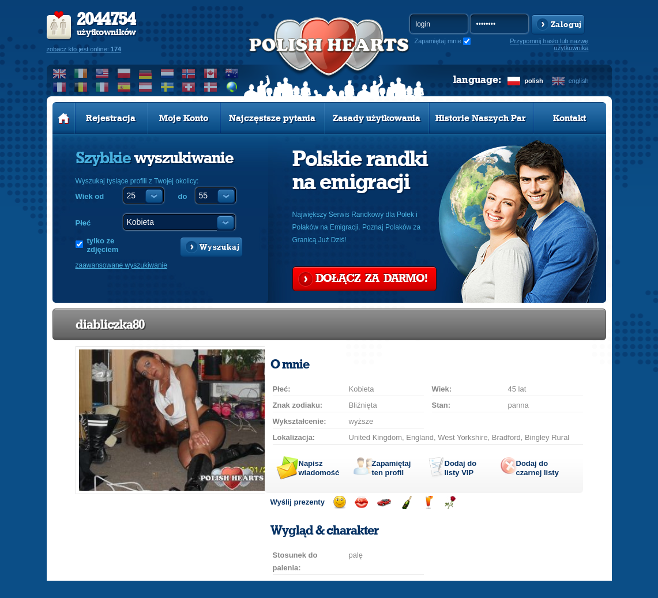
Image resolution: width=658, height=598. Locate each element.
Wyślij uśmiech (339, 502)
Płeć (83, 223)
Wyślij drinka (428, 502)
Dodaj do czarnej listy (537, 468)
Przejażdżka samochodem (384, 502)
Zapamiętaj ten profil (391, 468)
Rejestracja (111, 118)
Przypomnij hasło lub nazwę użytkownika (549, 44)
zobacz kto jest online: (84, 49)
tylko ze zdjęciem (103, 245)
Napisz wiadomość (319, 468)
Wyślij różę (450, 502)
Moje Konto (183, 118)
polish (533, 80)
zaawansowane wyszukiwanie (121, 265)
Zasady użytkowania (376, 118)
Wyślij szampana (406, 502)
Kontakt (569, 118)
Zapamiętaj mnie (438, 40)
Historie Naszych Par (480, 118)
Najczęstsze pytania (272, 118)
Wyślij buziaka (361, 502)
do (182, 196)
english (579, 80)
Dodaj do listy (461, 468)
